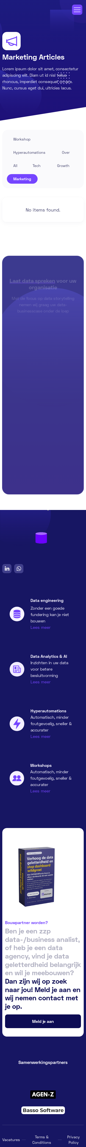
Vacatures (11, 1139)
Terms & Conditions (41, 1139)
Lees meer (41, 627)
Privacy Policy (73, 1139)
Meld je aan (43, 1021)
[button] (77, 10)
